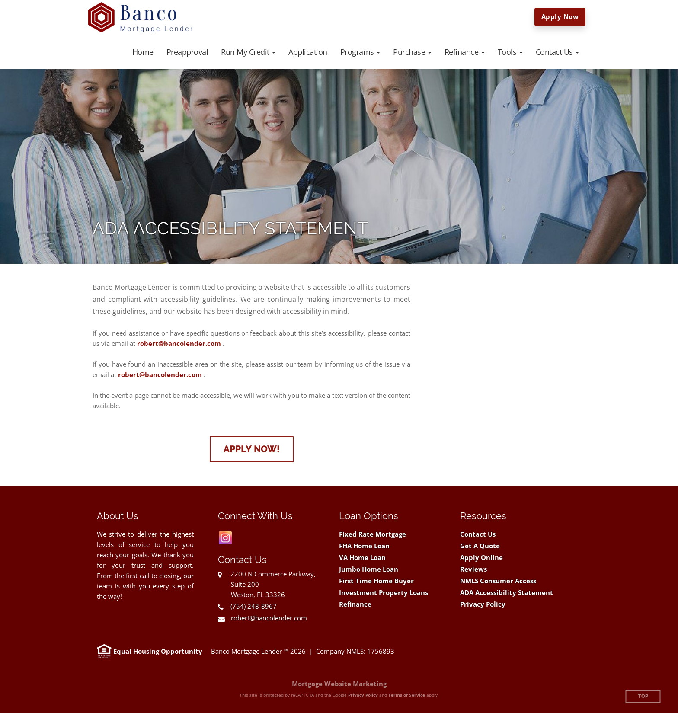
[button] (248, 52)
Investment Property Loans (383, 592)
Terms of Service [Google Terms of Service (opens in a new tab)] (406, 695)
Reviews (473, 569)
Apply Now (560, 16)
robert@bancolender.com (179, 343)
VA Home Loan (362, 557)
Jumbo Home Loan (368, 569)
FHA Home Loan (364, 546)
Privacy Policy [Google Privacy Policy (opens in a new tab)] (363, 695)
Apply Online (481, 557)
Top (643, 696)
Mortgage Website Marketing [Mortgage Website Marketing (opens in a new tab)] (339, 683)
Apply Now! (252, 449)
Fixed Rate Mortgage (372, 534)
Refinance (355, 604)
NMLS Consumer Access (498, 581)
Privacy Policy (482, 604)
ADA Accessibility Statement (506, 592)
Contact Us (478, 534)
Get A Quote (480, 546)
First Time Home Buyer (376, 581)
